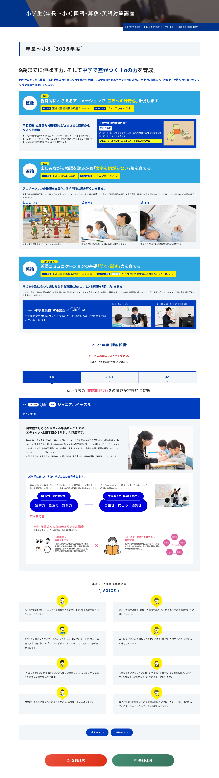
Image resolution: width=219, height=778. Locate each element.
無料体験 (145, 760)
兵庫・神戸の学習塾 (132, 27)
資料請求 (78, 760)
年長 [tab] (51, 377)
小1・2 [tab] (109, 377)
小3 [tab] (167, 377)
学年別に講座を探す (152, 27)
